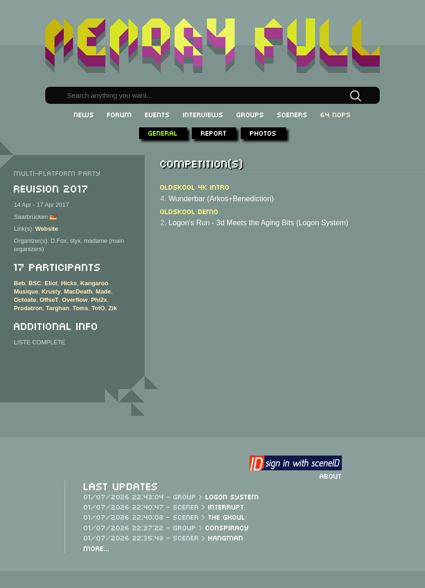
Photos (263, 132)
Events (157, 114)
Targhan (57, 308)
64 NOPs (336, 114)
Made (103, 291)
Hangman (225, 537)
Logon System (232, 496)
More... (96, 548)
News (84, 114)
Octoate (25, 299)
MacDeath (78, 291)
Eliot (50, 283)
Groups (250, 114)
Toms (80, 308)
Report (214, 132)
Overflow (75, 299)
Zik (112, 308)
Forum (119, 114)
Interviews (203, 114)
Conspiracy (227, 527)
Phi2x (99, 299)
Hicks (69, 283)
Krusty (51, 291)
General (163, 132)
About (331, 475)
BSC (35, 283)
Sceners (292, 114)
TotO (98, 308)
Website (46, 228)
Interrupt (226, 506)
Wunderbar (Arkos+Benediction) (221, 199)
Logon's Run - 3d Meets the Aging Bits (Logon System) (258, 223)
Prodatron (28, 308)
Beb (19, 283)
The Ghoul (226, 516)
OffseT (49, 299)
